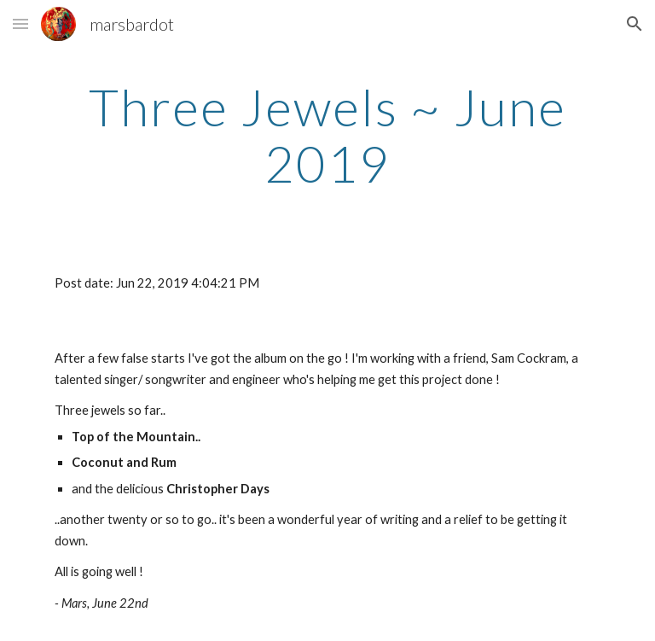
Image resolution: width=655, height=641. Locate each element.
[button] (20, 23)
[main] (327, 135)
